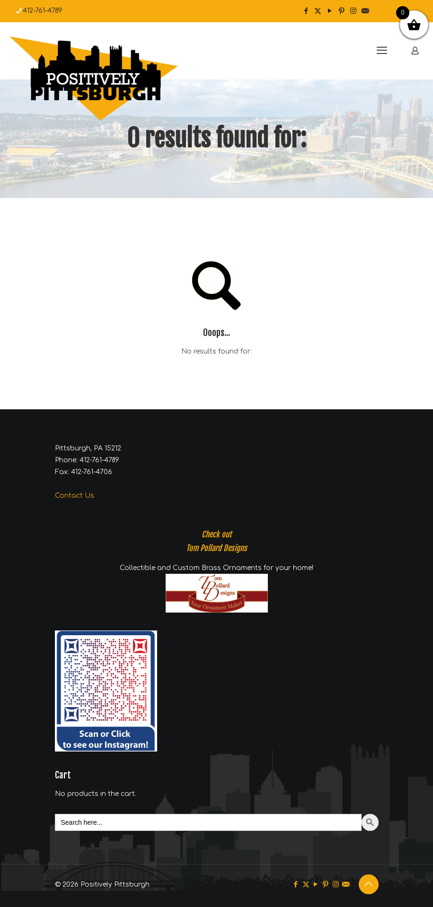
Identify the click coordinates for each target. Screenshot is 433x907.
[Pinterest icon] (341, 11)
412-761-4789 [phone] (42, 10)
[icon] (365, 11)
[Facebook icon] (305, 11)
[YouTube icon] (329, 11)
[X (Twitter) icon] (317, 11)
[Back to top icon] (369, 884)
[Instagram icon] (353, 11)
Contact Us (74, 495)
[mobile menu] (382, 51)
